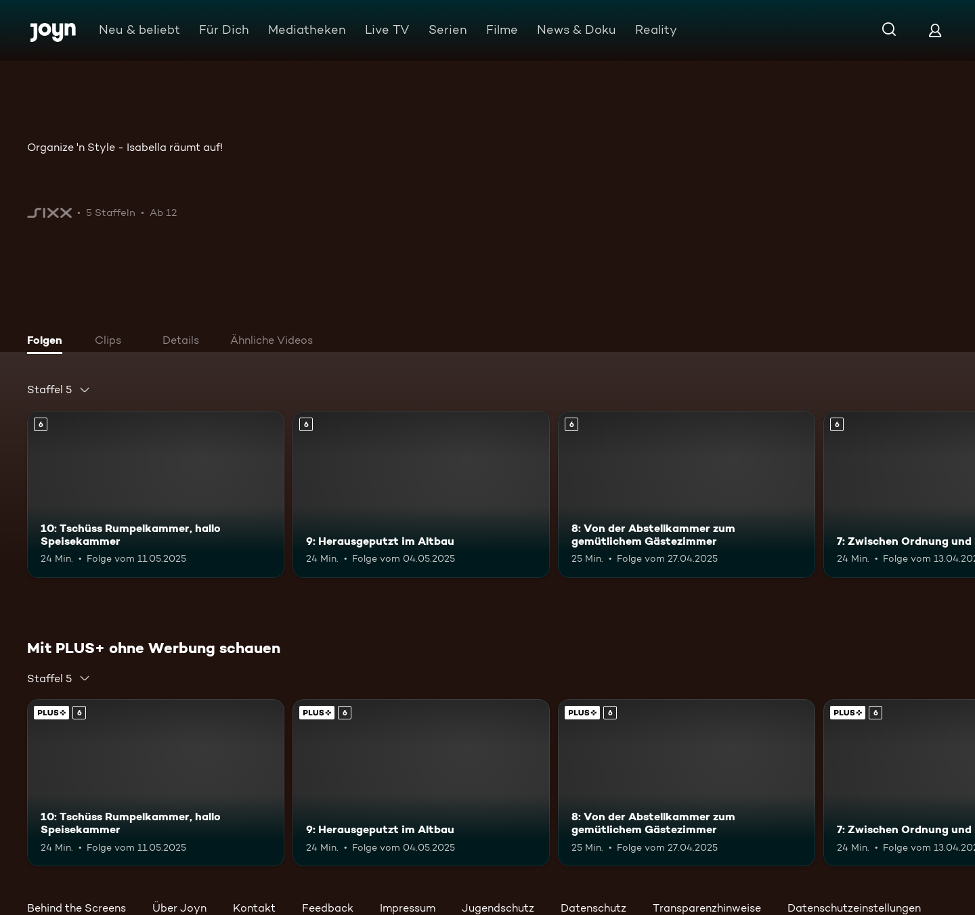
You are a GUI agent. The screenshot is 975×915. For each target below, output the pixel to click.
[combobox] (59, 390)
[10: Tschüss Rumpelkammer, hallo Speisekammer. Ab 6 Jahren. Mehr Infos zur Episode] (155, 494)
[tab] (48, 342)
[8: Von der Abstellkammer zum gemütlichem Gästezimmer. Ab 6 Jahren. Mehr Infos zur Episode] (686, 494)
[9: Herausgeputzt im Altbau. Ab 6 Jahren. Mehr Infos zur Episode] (421, 494)
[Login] (935, 30)
